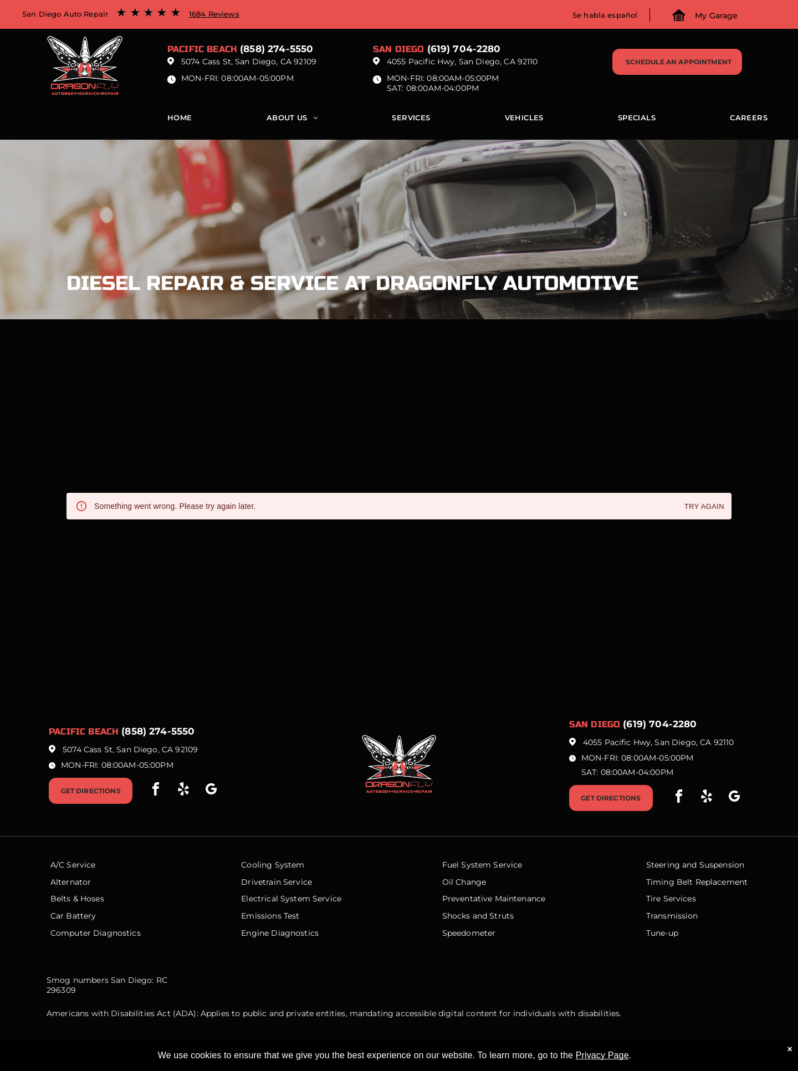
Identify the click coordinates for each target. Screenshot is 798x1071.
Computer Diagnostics (95, 933)
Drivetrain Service (276, 882)
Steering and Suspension (695, 865)
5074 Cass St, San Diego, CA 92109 (248, 62)
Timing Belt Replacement (697, 882)
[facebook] (156, 790)
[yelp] (183, 790)
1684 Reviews (214, 13)
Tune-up (662, 933)
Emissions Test (270, 916)
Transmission (672, 916)
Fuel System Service (482, 865)
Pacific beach (202, 49)
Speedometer (469, 933)
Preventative (467, 899)
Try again (704, 507)
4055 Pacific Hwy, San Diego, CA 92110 (462, 62)
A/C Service (73, 865)
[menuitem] (179, 120)
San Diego (398, 49)
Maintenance (520, 899)
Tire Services (671, 899)
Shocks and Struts (478, 916)
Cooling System (272, 865)
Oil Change (464, 882)
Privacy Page (602, 1055)
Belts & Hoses (77, 899)
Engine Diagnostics (280, 933)
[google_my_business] (211, 790)
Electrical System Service (291, 899)
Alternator (70, 882)
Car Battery (73, 916)
